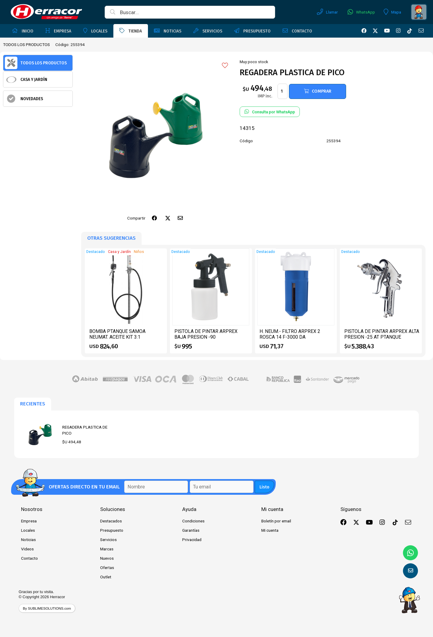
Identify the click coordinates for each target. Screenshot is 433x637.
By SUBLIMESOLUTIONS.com (47, 608)
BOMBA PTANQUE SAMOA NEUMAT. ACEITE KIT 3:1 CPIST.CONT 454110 (117, 337)
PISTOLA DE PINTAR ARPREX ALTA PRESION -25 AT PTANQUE (381, 334)
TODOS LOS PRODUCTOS (26, 44)
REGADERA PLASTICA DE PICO (84, 430)
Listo (264, 487)
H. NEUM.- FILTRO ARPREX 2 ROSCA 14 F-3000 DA (289, 334)
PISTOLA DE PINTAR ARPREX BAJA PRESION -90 (206, 334)
